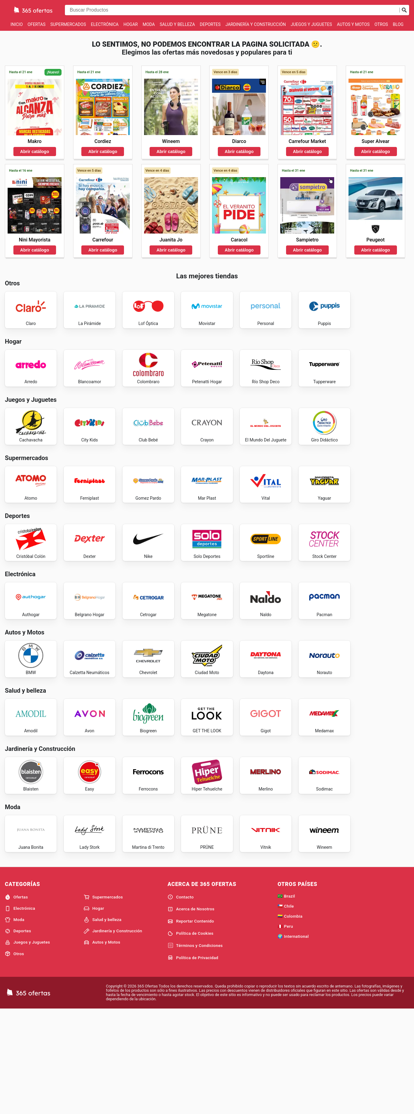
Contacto (181, 1001)
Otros (381, 24)
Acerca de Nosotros (191, 1013)
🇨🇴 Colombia (290, 1020)
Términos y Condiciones (195, 1049)
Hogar (130, 24)
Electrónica (105, 24)
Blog (398, 24)
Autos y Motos (353, 24)
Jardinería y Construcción (255, 24)
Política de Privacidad (193, 1061)
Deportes (210, 24)
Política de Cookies (191, 1037)
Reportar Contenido (191, 1025)
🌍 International (293, 1040)
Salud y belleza (177, 24)
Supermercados (68, 24)
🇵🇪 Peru (285, 1030)
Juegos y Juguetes (311, 24)
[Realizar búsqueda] (404, 10)
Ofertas (37, 24)
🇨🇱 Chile (286, 1010)
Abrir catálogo (34, 151)
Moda (149, 24)
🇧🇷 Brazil (286, 1000)
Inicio (16, 24)
